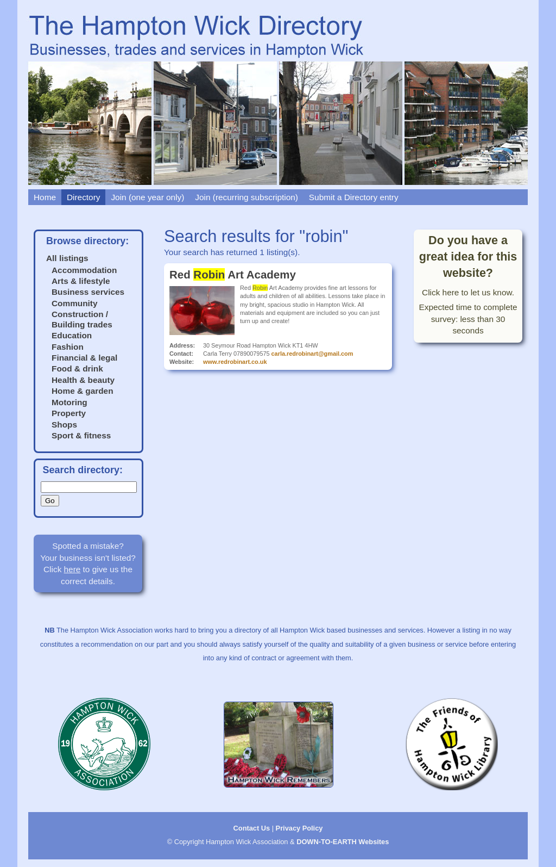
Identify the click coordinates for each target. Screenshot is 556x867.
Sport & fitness (81, 435)
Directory (83, 197)
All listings (67, 258)
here (72, 569)
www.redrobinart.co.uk (235, 361)
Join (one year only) (147, 197)
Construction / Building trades (82, 319)
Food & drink (77, 368)
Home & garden (82, 390)
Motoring (69, 402)
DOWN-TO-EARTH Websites (342, 842)
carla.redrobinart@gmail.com (312, 353)
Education (72, 335)
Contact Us (251, 828)
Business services (88, 291)
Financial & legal (84, 357)
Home (45, 197)
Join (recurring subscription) (246, 197)
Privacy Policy (299, 828)
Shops (64, 424)
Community (74, 303)
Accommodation (84, 270)
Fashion (68, 346)
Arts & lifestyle (81, 281)
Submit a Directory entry (354, 197)
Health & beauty (83, 380)
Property (69, 413)
